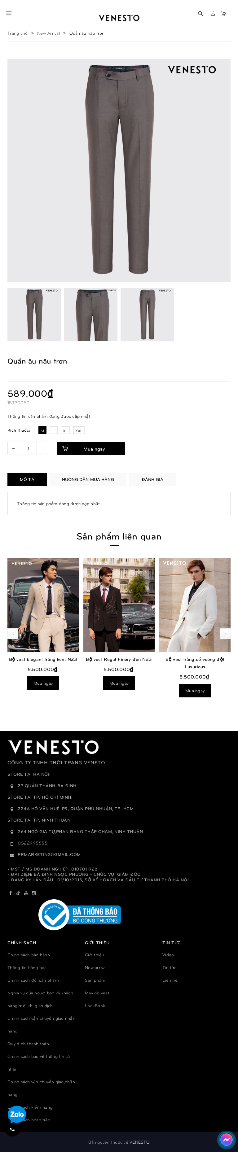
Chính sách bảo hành (28, 954)
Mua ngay (94, 449)
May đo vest (97, 992)
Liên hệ (170, 980)
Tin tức (169, 967)
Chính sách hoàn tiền (28, 1119)
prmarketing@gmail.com (49, 854)
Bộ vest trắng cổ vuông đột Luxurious (194, 662)
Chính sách (21, 942)
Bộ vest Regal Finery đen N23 (119, 659)
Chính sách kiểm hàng (29, 1107)
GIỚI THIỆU (97, 942)
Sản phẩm (95, 980)
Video (168, 954)
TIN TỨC (171, 942)
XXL (79, 430)
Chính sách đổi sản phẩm (33, 980)
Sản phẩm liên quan (119, 535)
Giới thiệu (94, 954)
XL (65, 430)
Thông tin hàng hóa (27, 967)
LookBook (95, 1005)
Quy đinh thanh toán (28, 1043)
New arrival (96, 967)
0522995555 (32, 842)
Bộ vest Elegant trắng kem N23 (43, 659)
